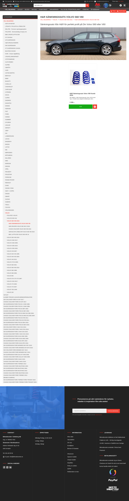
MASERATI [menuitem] (8, 141)
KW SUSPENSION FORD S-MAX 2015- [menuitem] (14, 359)
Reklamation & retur (73, 471)
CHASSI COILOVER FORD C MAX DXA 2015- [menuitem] (16, 334)
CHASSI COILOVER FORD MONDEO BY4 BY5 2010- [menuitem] (18, 347)
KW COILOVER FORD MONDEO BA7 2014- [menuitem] (16, 350)
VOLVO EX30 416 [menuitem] (12, 218)
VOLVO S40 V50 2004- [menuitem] (13, 256)
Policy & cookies (72, 465)
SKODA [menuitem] (7, 193)
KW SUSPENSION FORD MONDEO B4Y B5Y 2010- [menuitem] (18, 345)
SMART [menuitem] (7, 196)
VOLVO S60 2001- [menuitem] (12, 265)
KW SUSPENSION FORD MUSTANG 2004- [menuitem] (15, 368)
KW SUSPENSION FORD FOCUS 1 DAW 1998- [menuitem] (17, 304)
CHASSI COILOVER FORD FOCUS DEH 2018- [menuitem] (16, 324)
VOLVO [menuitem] (7, 213)
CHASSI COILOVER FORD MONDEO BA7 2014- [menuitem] (17, 352)
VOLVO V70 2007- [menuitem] (12, 286)
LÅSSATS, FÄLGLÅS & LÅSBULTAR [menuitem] (15, 26)
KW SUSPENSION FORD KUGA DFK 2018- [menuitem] (16, 340)
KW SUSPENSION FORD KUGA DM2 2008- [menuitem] (16, 336)
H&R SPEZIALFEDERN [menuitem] (11, 42)
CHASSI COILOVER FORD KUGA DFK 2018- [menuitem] (16, 343)
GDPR (69, 468)
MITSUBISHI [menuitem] (8, 155)
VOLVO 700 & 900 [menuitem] (12, 289)
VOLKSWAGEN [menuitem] (9, 210)
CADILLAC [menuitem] (8, 84)
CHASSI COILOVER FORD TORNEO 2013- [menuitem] (16, 375)
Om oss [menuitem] (34, 11)
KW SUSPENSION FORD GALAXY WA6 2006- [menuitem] (16, 354)
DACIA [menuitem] (7, 95)
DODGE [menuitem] (7, 106)
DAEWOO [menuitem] (8, 100)
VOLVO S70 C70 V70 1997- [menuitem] (14, 278)
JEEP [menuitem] (6, 130)
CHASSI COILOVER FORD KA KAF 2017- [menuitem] (15, 301)
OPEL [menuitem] (7, 169)
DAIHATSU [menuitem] (8, 103)
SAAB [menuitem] (7, 185)
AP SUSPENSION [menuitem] (10, 40)
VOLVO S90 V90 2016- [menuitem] (13, 237)
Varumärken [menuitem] (54, 11)
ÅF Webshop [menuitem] (95, 11)
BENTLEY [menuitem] (8, 75)
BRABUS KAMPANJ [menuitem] (9, 377)
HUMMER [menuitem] (8, 119)
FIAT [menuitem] (6, 111)
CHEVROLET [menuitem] (9, 86)
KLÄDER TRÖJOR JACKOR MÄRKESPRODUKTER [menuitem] (18, 297)
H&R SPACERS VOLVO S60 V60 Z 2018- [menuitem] (19, 226)
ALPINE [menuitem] (7, 64)
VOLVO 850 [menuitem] (10, 275)
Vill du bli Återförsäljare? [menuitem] (70, 11)
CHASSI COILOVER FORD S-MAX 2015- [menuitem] (15, 361)
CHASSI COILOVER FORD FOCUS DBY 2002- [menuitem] (16, 311)
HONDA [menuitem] (7, 117)
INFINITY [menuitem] (7, 128)
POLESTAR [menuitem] (8, 174)
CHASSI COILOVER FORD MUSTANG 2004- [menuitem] (16, 366)
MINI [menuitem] (6, 160)
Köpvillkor (70, 463)
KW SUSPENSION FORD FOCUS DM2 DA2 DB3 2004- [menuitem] (19, 313)
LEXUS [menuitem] (7, 139)
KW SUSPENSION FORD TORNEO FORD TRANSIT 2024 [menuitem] (19, 379)
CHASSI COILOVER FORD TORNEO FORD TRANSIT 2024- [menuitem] (20, 382)
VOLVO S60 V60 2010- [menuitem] (13, 267)
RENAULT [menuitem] (8, 182)
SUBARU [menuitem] (7, 202)
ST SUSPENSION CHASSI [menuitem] (12, 48)
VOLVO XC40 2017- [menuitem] (12, 281)
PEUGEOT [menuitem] (8, 171)
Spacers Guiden (72, 457)
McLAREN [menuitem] (8, 158)
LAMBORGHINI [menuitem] (9, 136)
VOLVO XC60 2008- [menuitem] (12, 243)
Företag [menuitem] (86, 11)
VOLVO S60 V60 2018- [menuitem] (13, 221)
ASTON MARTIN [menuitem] (9, 73)
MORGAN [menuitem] (8, 163)
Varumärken (70, 439)
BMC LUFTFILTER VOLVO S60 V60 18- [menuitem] (19, 234)
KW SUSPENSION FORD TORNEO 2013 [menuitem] (15, 363)
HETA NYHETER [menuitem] (10, 23)
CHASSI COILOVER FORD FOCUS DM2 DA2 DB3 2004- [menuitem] (19, 315)
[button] (120, 6)
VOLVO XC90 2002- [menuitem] (12, 248)
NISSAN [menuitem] (7, 166)
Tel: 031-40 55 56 (8, 453)
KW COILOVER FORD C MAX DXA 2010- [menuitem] (15, 327)
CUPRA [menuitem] (7, 97)
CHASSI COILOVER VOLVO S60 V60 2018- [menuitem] (20, 229)
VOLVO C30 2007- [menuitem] (12, 251)
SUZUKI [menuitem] (7, 199)
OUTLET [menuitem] (20, 11)
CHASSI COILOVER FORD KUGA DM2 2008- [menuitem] (16, 338)
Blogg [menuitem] (27, 11)
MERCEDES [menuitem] (8, 152)
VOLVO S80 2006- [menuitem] (12, 273)
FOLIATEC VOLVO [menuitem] (12, 215)
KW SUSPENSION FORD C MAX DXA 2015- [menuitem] (16, 331)
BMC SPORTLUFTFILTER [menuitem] (12, 34)
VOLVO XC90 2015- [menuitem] (12, 245)
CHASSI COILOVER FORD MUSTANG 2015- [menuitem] (16, 373)
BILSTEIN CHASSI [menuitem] (10, 51)
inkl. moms (120, 1)
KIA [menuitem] (6, 133)
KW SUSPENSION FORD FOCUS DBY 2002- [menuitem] (16, 308)
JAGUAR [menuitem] (7, 125)
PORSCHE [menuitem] (8, 177)
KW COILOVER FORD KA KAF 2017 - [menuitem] (14, 299)
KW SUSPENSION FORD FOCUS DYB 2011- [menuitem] (16, 318)
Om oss (69, 442)
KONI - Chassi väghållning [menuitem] (12, 53)
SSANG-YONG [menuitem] (9, 188)
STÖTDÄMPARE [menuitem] (9, 59)
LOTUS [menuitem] (7, 147)
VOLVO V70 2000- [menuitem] (12, 284)
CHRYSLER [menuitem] (8, 89)
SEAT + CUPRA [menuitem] (9, 191)
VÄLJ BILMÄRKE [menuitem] (10, 11)
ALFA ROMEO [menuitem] (9, 62)
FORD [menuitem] (7, 114)
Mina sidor (70, 436)
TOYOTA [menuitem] (7, 207)
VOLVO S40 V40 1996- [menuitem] (13, 254)
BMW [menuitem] (6, 78)
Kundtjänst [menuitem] (43, 11)
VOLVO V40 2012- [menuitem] (12, 259)
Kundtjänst (70, 445)
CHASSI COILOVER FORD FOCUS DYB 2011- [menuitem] (16, 320)
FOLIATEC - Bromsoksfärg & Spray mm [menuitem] (16, 31)
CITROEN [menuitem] (8, 92)
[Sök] (87, 6)
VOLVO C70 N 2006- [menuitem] (12, 262)
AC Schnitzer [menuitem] (8, 37)
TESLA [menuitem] (7, 204)
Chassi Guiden (71, 459)
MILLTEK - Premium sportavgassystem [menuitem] (15, 29)
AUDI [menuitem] (6, 70)
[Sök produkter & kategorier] (60, 6)
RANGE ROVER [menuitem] (9, 180)
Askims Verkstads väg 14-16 (11, 445)
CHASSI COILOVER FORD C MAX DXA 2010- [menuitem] (16, 329)
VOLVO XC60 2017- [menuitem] (12, 240)
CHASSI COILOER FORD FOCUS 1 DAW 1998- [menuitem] (17, 306)
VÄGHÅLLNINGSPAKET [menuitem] (12, 56)
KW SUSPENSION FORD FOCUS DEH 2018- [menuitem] (16, 322)
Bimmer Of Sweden (73, 448)
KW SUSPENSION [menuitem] (10, 45)
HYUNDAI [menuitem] (8, 122)
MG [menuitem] (6, 149)
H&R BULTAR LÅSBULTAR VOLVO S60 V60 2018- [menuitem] (22, 231)
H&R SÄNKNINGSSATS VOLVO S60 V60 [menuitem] (19, 223)
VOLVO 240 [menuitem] (10, 292)
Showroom (70, 454)
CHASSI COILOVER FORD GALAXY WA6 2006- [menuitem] (17, 357)
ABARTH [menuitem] (7, 67)
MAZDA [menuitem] (7, 144)
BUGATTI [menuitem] (7, 81)
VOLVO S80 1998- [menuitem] (12, 270)
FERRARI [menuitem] (8, 108)
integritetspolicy (98, 414)
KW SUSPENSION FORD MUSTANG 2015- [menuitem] (15, 370)
